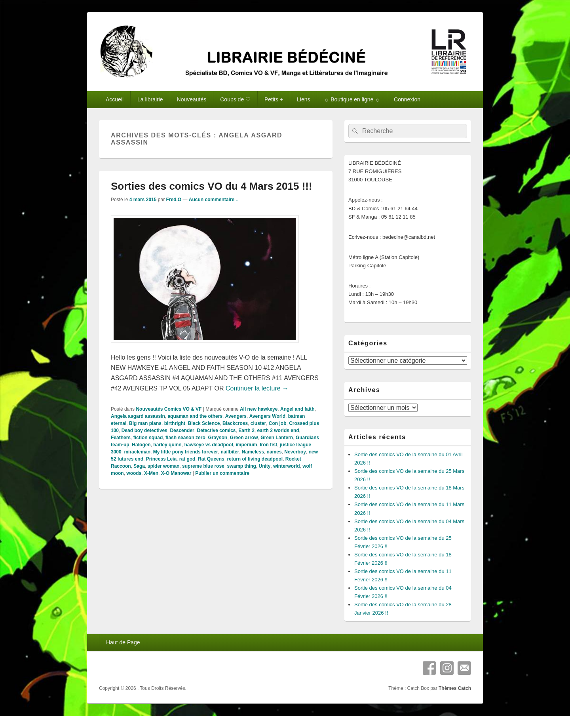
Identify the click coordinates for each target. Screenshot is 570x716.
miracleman (137, 452)
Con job (278, 423)
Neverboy (295, 452)
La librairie (150, 99)
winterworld (286, 466)
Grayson (217, 437)
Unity (264, 466)
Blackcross (235, 423)
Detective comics (216, 430)
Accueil (115, 99)
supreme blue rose (203, 466)
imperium (246, 445)
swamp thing (241, 466)
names (274, 452)
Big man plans (145, 423)
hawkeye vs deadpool (208, 445)
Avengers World (267, 416)
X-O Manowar (176, 473)
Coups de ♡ (235, 99)
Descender (182, 430)
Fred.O (173, 199)
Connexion (407, 99)
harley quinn (167, 445)
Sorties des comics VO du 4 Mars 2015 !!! (211, 186)
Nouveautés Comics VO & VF (168, 409)
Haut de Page (123, 642)
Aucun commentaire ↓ (213, 199)
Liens (303, 99)
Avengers (236, 416)
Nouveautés (192, 99)
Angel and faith (297, 409)
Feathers (121, 437)
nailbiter (229, 452)
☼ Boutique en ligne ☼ (352, 99)
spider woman (164, 466)
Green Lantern (276, 437)
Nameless (253, 452)
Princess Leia (161, 459)
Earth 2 (246, 430)
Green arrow (244, 437)
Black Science (204, 423)
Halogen (141, 445)
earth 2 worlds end (278, 430)
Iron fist (268, 445)
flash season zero (185, 437)
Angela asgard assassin (138, 416)
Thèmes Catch (455, 688)
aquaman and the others (194, 416)
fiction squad (148, 437)
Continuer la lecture (257, 388)
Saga (139, 466)
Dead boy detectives (144, 430)
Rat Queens (211, 459)
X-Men (151, 473)
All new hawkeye (258, 409)
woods (133, 473)
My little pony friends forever (185, 452)
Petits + (273, 99)
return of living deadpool (255, 459)
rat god (187, 459)
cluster (258, 423)
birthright (174, 423)
